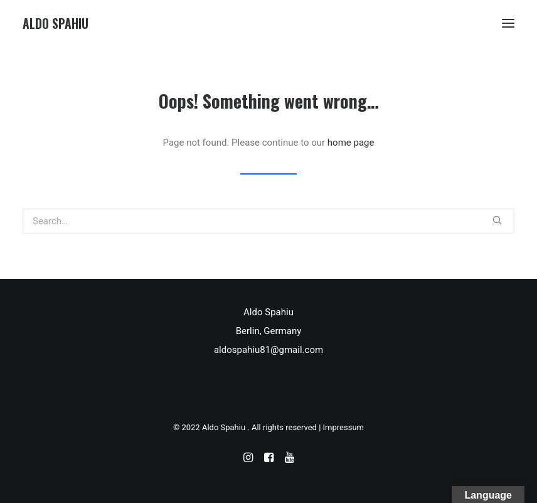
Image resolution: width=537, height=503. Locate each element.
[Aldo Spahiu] (55, 23)
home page (351, 142)
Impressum (343, 427)
